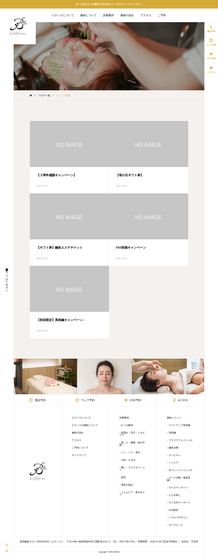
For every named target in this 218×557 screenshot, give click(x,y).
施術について (88, 15)
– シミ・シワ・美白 (129, 452)
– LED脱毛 (172, 510)
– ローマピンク (175, 525)
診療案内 (108, 15)
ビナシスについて (63, 15)
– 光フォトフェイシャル (180, 470)
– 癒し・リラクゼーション (132, 468)
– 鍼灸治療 (172, 448)
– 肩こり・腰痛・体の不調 (132, 443)
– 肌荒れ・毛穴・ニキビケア (132, 434)
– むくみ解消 (126, 425)
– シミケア (172, 463)
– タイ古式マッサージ (178, 502)
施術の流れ (127, 15)
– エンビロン (174, 455)
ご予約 (162, 15)
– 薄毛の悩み (126, 485)
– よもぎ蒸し (174, 495)
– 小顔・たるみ (127, 460)
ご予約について (80, 448)
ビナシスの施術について (85, 425)
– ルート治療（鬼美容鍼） (178, 479)
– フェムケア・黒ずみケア (132, 493)
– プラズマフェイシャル (180, 440)
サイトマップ (79, 455)
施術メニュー (174, 418)
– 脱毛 (122, 477)
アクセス (146, 15)
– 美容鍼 (171, 433)
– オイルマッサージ (177, 487)
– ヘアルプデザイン (177, 517)
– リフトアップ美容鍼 (178, 425)
